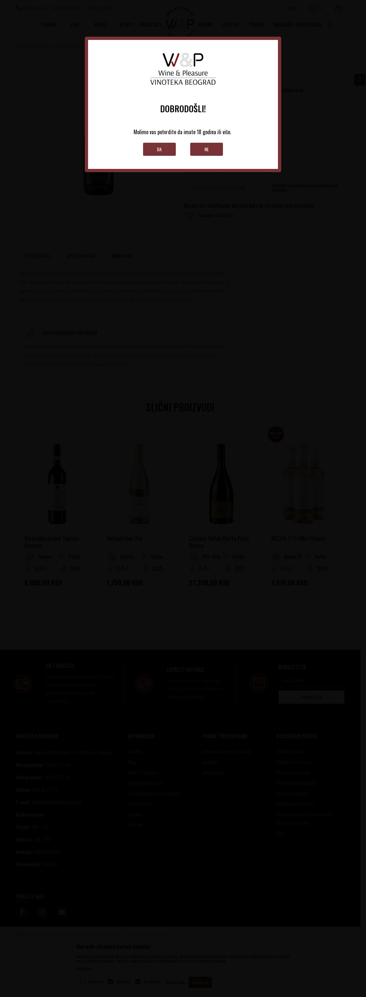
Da (159, 149)
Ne (207, 149)
